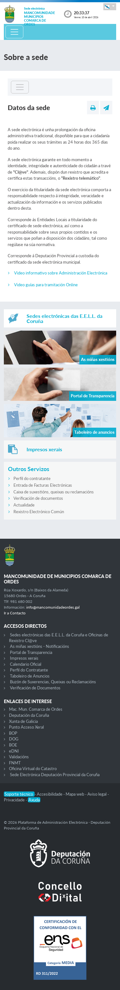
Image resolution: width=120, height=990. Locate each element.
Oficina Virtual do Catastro (33, 768)
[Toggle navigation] (14, 32)
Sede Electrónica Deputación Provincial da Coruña (55, 774)
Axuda (34, 799)
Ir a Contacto (15, 613)
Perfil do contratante (32, 478)
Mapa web (75, 794)
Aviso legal (97, 794)
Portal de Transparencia (31, 652)
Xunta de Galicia (23, 721)
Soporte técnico (19, 794)
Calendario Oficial (25, 664)
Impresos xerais (24, 658)
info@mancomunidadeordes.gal (53, 607)
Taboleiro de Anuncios (30, 676)
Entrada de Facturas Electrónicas (42, 485)
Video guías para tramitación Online (46, 284)
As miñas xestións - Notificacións (39, 646)
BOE (13, 744)
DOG (14, 738)
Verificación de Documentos (35, 687)
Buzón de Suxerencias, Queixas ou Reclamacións (53, 681)
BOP (13, 733)
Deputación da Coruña (29, 715)
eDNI (14, 751)
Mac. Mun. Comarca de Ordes (35, 709)
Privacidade (15, 799)
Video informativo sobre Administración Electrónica (60, 272)
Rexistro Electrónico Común (38, 511)
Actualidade (24, 504)
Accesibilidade (50, 794)
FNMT (15, 762)
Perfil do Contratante (29, 669)
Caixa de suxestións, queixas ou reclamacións (53, 491)
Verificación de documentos (38, 498)
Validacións (19, 756)
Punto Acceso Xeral (26, 727)
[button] (109, 6)
